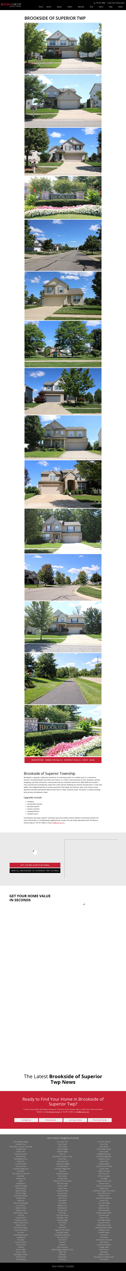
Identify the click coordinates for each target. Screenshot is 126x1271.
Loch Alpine (62, 1203)
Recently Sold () (72, 760)
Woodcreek (62, 1257)
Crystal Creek (104, 1169)
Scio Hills (21, 1232)
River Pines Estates (20, 1227)
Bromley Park (21, 1156)
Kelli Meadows (62, 1196)
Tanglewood (20, 1237)
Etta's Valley (62, 1176)
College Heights (103, 1164)
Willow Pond (20, 1257)
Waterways (104, 1252)
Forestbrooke (62, 1178)
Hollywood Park (62, 1191)
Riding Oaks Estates (104, 1225)
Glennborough (62, 1183)
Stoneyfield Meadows (62, 1235)
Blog (92, 760)
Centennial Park (62, 1161)
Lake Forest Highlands (104, 1198)
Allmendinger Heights (20, 1142)
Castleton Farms (104, 1159)
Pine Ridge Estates (103, 1220)
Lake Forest (62, 1198)
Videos (120, 7)
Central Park (104, 1161)
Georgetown (20, 1183)
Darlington (20, 1171)
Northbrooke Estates (103, 1213)
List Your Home (75, 1120)
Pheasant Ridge (62, 1220)
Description (38, 760)
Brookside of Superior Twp (62, 1156)
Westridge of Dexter (21, 1254)
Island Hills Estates (21, 1196)
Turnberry (62, 1245)
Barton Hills (21, 1151)
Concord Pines (21, 1166)
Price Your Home (100, 1120)
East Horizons (104, 1174)
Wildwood (62, 1254)
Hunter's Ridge (21, 1193)
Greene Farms (104, 1183)
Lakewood (20, 1200)
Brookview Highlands (104, 1156)
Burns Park (62, 1159)
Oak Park (21, 1215)
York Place (62, 1259)
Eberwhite (20, 1176)
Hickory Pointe (21, 1188)
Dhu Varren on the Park (20, 1174)
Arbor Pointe (62, 1147)
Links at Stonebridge (21, 1203)
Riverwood (62, 1227)
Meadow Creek (20, 1208)
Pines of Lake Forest (21, 1223)
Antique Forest (21, 1144)
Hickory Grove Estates (104, 1186)
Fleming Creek (21, 1178)
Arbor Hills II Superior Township (20, 1147)
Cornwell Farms (62, 1166)
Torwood (62, 1242)
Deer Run (62, 1171)
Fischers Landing (104, 1176)
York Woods (104, 1259)
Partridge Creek (62, 1218)
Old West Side (104, 1215)
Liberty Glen (104, 1200)
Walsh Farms (103, 1250)
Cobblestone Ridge (62, 1164)
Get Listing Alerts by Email (35, 865)
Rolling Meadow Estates (103, 1227)
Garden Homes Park (104, 1181)
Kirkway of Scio (104, 1196)
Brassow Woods (21, 1154)
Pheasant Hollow (21, 1220)
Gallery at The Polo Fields (62, 1181)
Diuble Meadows (62, 1174)
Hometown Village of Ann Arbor (104, 1191)
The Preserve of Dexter (104, 1240)
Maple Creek (103, 1205)
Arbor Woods (104, 1147)
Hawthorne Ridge (21, 1186)
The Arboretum (62, 1237)
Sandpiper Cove (104, 1230)
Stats (85, 760)
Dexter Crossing (104, 1171)
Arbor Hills (104, 1144)
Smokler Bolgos (104, 1232)
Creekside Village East (20, 1169)
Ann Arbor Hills (62, 1142)
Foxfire (20, 1181)
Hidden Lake (62, 1188)
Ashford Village (62, 1149)
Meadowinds (62, 1208)
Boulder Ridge (62, 1151)
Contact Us (26, 1120)
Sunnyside (104, 1235)
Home (41, 7)
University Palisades (104, 1245)
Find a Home (51, 1120)
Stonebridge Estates (21, 1235)
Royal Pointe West (20, 1230)
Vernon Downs (62, 1247)
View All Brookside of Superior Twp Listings (35, 870)
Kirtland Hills (20, 1198)
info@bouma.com (58, 823)
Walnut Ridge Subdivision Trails (62, 1250)
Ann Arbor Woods (103, 1142)
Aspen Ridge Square (104, 1149)
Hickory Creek (62, 1186)
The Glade (20, 1240)
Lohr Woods (20, 1205)
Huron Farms (62, 1193)
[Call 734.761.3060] (99, 3)
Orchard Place (21, 1218)
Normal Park (62, 1210)
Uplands (21, 1247)
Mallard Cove (62, 1205)
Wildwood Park (104, 1254)
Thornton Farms (21, 1242)
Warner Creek (21, 1252)
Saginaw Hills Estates (62, 1230)
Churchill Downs (21, 1164)
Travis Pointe (103, 1242)
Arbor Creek (62, 1144)
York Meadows (21, 1259)
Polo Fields (62, 1223)
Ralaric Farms (21, 1225)
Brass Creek (104, 1151)
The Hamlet (62, 1240)
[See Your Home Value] (115, 3)
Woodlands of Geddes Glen (104, 1257)
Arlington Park (21, 1149)
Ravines (62, 1225)
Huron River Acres (103, 1193)
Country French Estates (104, 1166)
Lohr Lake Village (104, 1203)
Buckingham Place (20, 1159)
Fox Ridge (104, 1178)
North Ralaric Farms (21, 1213)
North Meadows (104, 1210)
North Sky (62, 1213)
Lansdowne (62, 1200)
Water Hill (62, 1252)
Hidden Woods (20, 1191)
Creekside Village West (62, 1169)
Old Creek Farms (62, 1215)
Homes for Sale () (54, 760)
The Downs (104, 1237)
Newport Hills (21, 1210)
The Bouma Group (53, 1112)
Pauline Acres (104, 1218)
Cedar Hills (21, 1161)
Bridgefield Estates (104, 1154)
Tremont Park (21, 1245)
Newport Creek (104, 1208)
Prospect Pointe (104, 1223)
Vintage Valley (104, 1247)
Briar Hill (62, 1154)
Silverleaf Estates (62, 1232)
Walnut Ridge (20, 1250)
